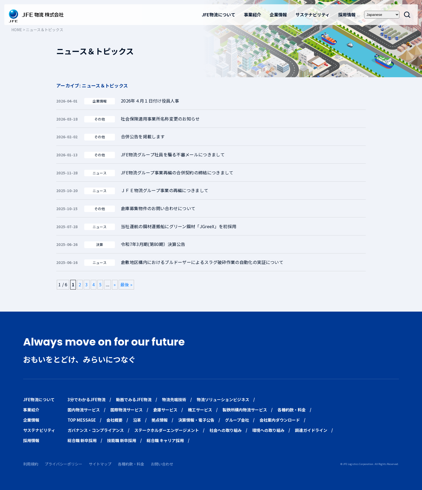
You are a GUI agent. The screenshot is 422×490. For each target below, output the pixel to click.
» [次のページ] (115, 284)
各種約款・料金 (291, 410)
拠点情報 (160, 420)
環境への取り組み (268, 430)
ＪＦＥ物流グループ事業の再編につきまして (164, 190)
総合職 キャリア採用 (165, 440)
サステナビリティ (313, 14)
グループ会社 (237, 420)
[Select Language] (381, 15)
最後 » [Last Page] (126, 284)
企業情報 (278, 14)
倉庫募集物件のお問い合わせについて (158, 208)
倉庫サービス (165, 410)
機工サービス (200, 410)
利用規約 (30, 464)
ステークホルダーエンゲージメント (166, 430)
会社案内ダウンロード (279, 420)
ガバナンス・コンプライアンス (96, 430)
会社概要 (114, 420)
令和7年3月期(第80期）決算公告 (153, 244)
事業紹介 (252, 14)
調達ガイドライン (311, 430)
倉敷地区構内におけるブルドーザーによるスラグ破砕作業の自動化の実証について (202, 262)
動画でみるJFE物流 (134, 399)
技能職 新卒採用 (121, 440)
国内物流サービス (84, 410)
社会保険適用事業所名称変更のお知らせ (160, 118)
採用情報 (347, 14)
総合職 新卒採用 (82, 440)
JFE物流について (218, 14)
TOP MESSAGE (82, 420)
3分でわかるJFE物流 (86, 399)
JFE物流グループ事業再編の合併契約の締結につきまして (177, 172)
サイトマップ (100, 464)
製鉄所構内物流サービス (245, 410)
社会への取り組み (225, 430)
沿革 (137, 420)
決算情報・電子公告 (196, 420)
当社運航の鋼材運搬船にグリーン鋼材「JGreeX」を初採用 (178, 226)
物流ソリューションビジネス (223, 399)
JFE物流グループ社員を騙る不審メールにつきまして (173, 154)
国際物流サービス (126, 410)
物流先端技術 (174, 399)
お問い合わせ (162, 464)
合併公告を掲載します (143, 136)
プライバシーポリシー (63, 464)
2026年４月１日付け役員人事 (150, 100)
